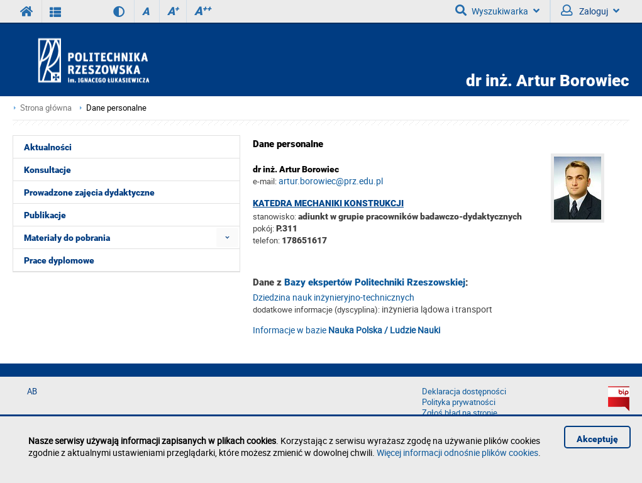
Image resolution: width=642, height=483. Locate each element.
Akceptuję (597, 439)
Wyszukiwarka (497, 10)
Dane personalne (116, 108)
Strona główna (46, 108)
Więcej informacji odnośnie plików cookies (457, 452)
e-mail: (265, 181)
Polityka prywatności (458, 402)
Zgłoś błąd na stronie (459, 413)
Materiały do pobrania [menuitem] (67, 238)
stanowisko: (274, 216)
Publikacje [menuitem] (45, 215)
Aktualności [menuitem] (48, 147)
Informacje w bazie (346, 330)
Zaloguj (590, 10)
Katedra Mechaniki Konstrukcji (328, 203)
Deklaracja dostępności (464, 391)
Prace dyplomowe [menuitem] (59, 260)
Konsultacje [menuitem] (47, 170)
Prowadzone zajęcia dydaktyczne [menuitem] (89, 192)
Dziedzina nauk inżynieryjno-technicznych (333, 297)
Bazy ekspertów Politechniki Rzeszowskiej (374, 282)
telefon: (266, 240)
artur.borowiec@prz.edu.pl (331, 181)
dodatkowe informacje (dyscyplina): (316, 309)
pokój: (264, 228)
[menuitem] (227, 237)
